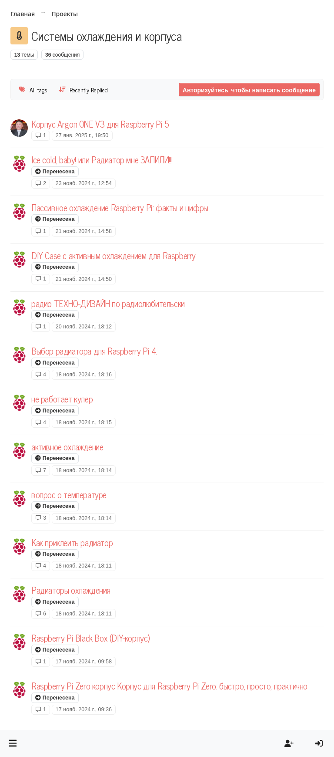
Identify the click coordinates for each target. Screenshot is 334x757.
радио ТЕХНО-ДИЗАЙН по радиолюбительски (108, 303)
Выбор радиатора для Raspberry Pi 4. (94, 351)
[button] (12, 743)
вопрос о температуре (69, 494)
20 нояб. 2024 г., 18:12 (84, 327)
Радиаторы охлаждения (70, 590)
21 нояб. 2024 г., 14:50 (84, 279)
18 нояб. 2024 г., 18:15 (84, 422)
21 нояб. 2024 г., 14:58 (84, 231)
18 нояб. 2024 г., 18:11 (84, 566)
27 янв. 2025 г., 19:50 (82, 135)
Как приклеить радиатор (72, 542)
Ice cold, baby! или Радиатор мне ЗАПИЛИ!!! (101, 159)
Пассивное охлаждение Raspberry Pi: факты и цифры (119, 207)
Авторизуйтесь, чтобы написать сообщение (249, 89)
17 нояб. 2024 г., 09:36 (84, 709)
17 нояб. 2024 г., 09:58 (84, 662)
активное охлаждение (67, 446)
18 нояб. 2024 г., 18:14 (84, 470)
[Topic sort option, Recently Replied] (83, 89)
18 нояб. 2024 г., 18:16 (84, 375)
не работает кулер (62, 399)
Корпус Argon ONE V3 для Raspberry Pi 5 (100, 124)
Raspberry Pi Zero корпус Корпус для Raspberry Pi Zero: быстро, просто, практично (169, 686)
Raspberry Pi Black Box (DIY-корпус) (90, 638)
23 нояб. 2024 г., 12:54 (84, 183)
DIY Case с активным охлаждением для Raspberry (113, 255)
